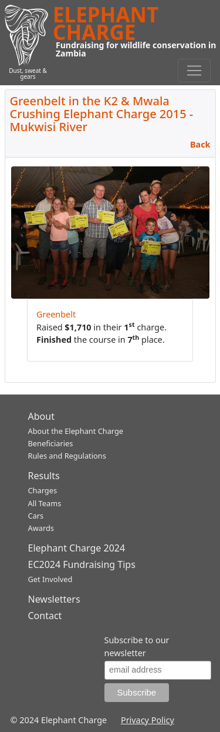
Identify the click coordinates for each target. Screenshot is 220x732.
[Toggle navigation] (194, 70)
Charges (42, 490)
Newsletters (54, 599)
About (41, 416)
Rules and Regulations (67, 455)
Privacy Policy (147, 720)
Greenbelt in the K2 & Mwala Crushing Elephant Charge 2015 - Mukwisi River (102, 114)
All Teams (45, 503)
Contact (45, 615)
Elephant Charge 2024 (77, 548)
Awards (41, 528)
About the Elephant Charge (76, 431)
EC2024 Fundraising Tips (82, 564)
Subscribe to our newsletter (137, 646)
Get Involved (50, 579)
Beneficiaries (50, 443)
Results (44, 475)
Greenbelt (56, 314)
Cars (36, 515)
